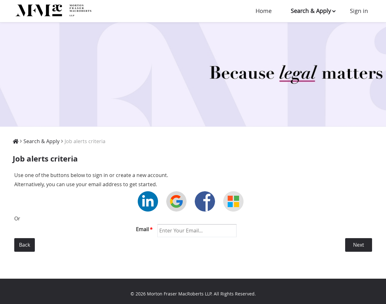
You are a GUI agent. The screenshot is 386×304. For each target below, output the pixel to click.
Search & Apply (311, 11)
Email (144, 229)
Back (24, 244)
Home (264, 11)
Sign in (359, 11)
